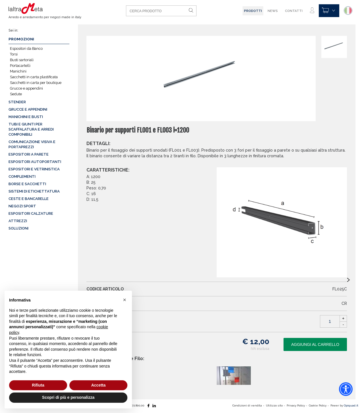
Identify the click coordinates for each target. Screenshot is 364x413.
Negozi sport (22, 206)
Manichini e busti (26, 117)
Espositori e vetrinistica (34, 169)
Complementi (22, 176)
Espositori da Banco (26, 48)
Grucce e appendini (26, 88)
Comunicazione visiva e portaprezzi (32, 144)
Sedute (16, 94)
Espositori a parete (29, 154)
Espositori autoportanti (35, 162)
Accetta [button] (98, 385)
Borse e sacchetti (27, 184)
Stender (17, 102)
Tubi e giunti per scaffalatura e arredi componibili (31, 129)
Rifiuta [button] (38, 385)
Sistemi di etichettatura (34, 191)
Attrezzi (18, 221)
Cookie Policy (317, 405)
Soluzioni (18, 228)
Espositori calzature (31, 213)
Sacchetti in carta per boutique (35, 82)
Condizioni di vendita (247, 405)
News (273, 11)
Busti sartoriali (22, 60)
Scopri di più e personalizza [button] (68, 397)
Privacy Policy (296, 405)
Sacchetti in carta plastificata (34, 77)
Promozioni (21, 39)
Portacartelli (20, 65)
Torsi (14, 54)
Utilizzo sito (274, 405)
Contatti (294, 11)
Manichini (18, 71)
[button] (124, 299)
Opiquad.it (351, 405)
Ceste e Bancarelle (29, 199)
